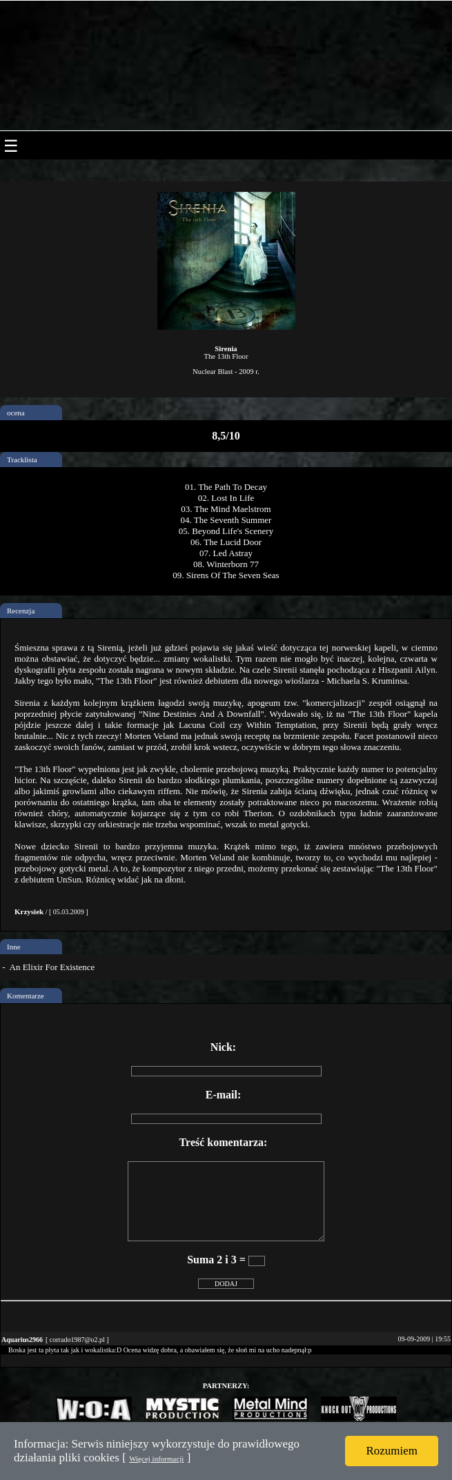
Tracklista (22, 459)
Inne (14, 947)
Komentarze (25, 995)
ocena (16, 412)
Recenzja (21, 610)
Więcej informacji (156, 1458)
